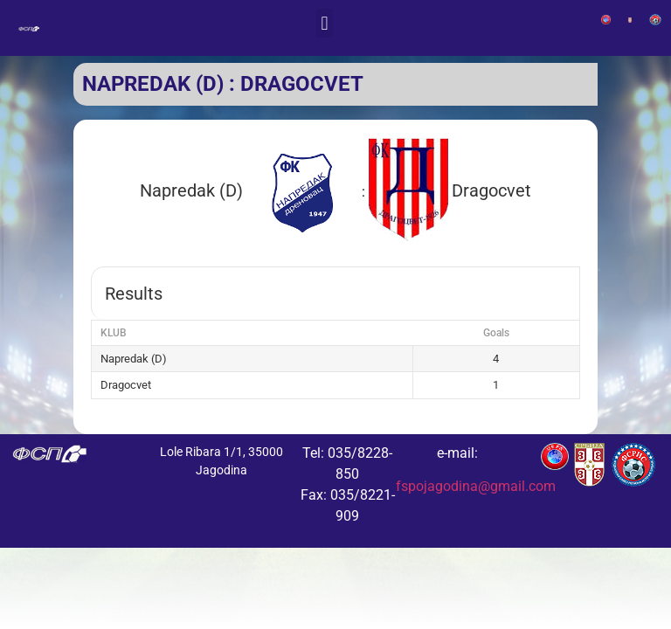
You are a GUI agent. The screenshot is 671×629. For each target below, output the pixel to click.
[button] (324, 23)
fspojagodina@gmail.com (476, 486)
